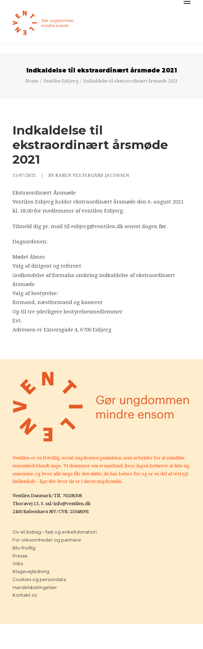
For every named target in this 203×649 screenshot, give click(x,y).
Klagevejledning (30, 571)
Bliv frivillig (23, 548)
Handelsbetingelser (34, 587)
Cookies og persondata (39, 579)
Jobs (17, 563)
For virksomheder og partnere (46, 540)
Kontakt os (24, 595)
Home (32, 81)
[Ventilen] (43, 23)
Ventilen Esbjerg (60, 81)
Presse (20, 556)
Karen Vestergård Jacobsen (92, 175)
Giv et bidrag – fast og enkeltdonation (54, 532)
